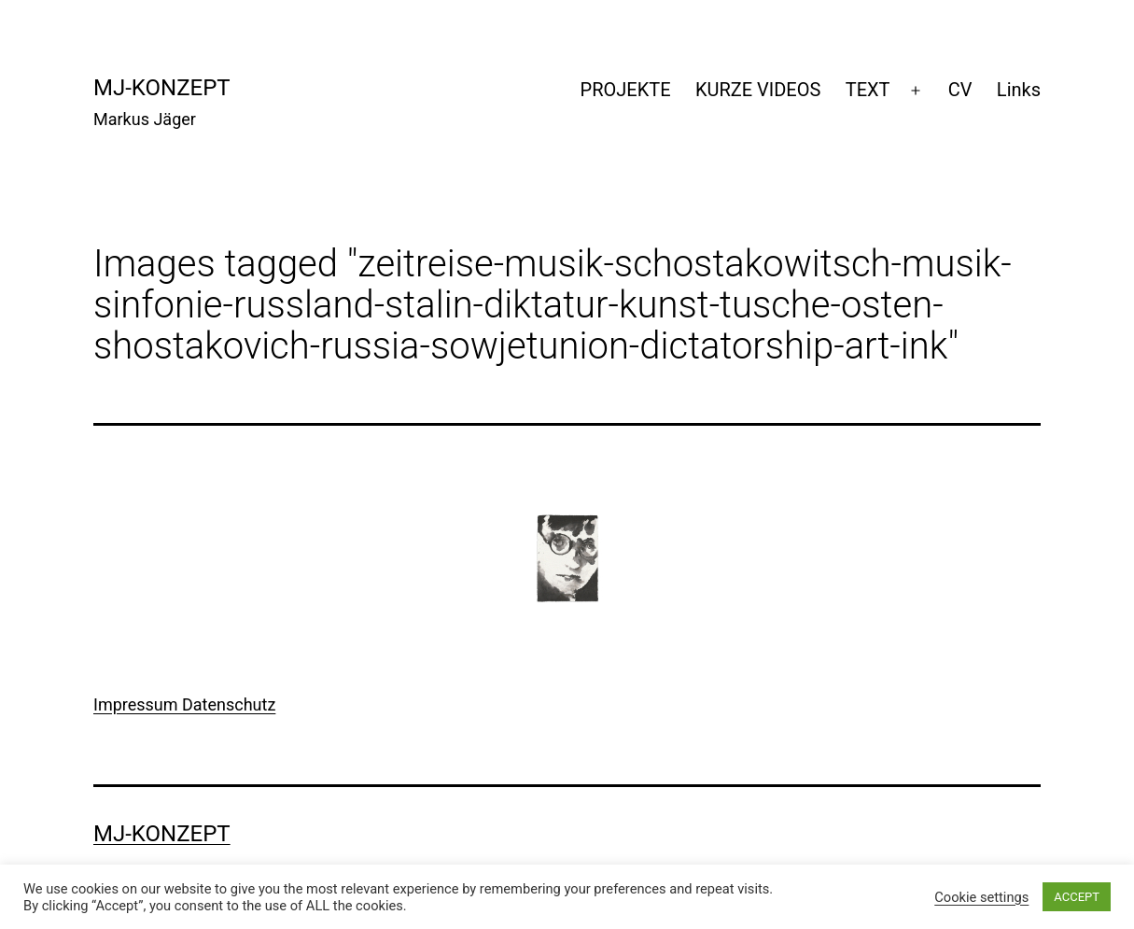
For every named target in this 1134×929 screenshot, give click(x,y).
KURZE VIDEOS (757, 89)
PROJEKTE (626, 89)
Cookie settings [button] (981, 897)
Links (1019, 89)
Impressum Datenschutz (184, 704)
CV (960, 89)
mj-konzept (162, 88)
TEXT (868, 89)
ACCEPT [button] (1076, 897)
